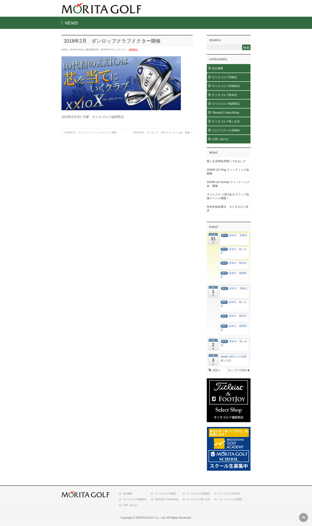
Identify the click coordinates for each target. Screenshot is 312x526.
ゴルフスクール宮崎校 (226, 130)
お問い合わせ (220, 139)
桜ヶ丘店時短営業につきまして (226, 161)
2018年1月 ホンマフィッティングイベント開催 (89, 132)
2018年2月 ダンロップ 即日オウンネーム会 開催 (163, 132)
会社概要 (217, 68)
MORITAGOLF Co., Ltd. (151, 517)
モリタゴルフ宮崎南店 (226, 86)
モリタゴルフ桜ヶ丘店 (226, 121)
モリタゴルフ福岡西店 (226, 103)
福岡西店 (133, 49)
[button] (214, 370)
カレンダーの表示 (238, 370)
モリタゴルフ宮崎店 (224, 77)
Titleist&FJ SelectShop (225, 112)
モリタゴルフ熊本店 (224, 95)
